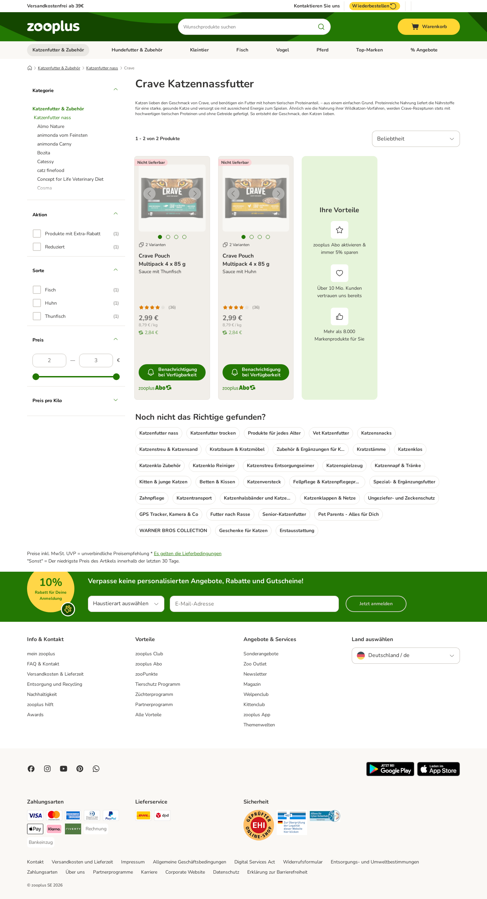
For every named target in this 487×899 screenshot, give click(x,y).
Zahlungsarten (42, 872)
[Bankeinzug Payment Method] (41, 842)
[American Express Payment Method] (73, 816)
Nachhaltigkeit (42, 694)
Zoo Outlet (255, 664)
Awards (35, 714)
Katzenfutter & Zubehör (58, 50)
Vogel (282, 50)
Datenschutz (226, 872)
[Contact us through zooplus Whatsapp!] (96, 769)
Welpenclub (256, 694)
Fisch (242, 50)
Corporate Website (185, 872)
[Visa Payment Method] (35, 816)
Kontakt (35, 862)
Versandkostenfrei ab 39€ (55, 6)
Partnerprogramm (154, 704)
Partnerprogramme (113, 872)
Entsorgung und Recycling (54, 684)
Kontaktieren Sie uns (317, 6)
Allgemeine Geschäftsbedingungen (189, 862)
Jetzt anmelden (376, 603)
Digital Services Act (254, 862)
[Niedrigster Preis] (49, 360)
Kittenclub (254, 704)
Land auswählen (372, 639)
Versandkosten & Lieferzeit (55, 674)
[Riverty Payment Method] (73, 830)
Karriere (149, 872)
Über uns (75, 872)
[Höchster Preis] (96, 360)
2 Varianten (152, 244)
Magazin (252, 684)
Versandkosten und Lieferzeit (82, 862)
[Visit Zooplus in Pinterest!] (80, 769)
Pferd (322, 50)
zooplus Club (149, 654)
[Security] (259, 826)
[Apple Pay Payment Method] (35, 830)
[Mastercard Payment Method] (54, 816)
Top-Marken (369, 50)
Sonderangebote (261, 654)
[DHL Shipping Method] (143, 816)
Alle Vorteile (148, 714)
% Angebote (424, 50)
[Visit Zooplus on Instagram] (47, 769)
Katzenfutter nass (102, 68)
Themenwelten (259, 725)
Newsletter (255, 674)
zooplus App (257, 714)
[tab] (160, 237)
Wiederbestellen (374, 6)
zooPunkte (146, 674)
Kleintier (199, 50)
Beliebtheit (390, 138)
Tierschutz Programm (157, 684)
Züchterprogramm (154, 694)
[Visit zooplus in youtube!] (64, 769)
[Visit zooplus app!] (390, 774)
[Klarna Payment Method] (54, 830)
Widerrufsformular (303, 862)
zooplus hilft (40, 704)
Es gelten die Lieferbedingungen (188, 553)
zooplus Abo (148, 664)
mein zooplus (41, 654)
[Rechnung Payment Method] (96, 829)
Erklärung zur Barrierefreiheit (277, 872)
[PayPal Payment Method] (111, 816)
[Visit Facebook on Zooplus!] (31, 769)
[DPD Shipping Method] (162, 816)
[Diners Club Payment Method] (92, 816)
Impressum (133, 862)
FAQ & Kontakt (43, 664)
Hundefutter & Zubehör (137, 50)
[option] (76, 233)
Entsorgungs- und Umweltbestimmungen (375, 862)
